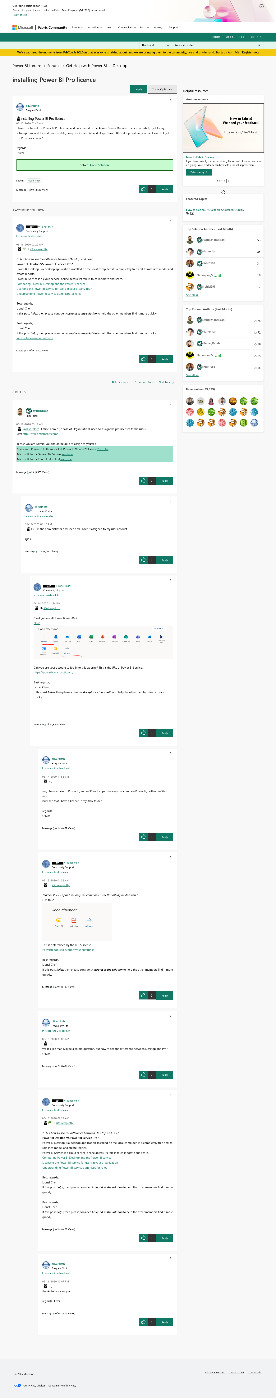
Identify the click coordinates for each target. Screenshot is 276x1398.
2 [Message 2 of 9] (28, 472)
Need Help (34, 180)
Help (242, 36)
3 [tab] (222, 181)
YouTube (102, 449)
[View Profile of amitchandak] (40, 410)
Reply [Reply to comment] (165, 359)
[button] (138, 89)
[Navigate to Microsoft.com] (22, 27)
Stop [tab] (228, 181)
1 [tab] (217, 181)
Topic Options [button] (161, 89)
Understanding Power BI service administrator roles (48, 293)
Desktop (120, 65)
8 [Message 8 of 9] (28, 350)
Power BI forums (27, 65)
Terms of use (236, 1372)
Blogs (143, 27)
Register (215, 36)
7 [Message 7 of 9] (53, 1066)
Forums (76, 27)
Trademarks (255, 1372)
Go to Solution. (100, 165)
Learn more (19, 15)
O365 (37, 623)
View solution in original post (34, 338)
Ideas (108, 27)
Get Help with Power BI (86, 65)
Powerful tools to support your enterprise (68, 950)
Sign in (229, 36)
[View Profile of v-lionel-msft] (45, 226)
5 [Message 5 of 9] (53, 828)
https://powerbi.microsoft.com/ (53, 672)
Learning (157, 27)
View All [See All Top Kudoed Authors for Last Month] (192, 375)
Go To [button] (254, 36)
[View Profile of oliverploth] (32, 105)
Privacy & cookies (215, 1372)
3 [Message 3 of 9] (36, 551)
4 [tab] (224, 181)
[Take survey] (199, 172)
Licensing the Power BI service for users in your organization (54, 288)
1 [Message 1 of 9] (28, 189)
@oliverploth (38, 249)
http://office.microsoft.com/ (40, 434)
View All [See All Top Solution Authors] (192, 295)
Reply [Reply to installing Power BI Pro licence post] (165, 189)
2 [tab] (219, 181)
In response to (29, 235)
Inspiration (93, 27)
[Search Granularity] (155, 45)
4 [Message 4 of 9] (45, 724)
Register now (250, 52)
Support (173, 27)
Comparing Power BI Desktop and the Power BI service (50, 284)
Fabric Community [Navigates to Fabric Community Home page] (52, 27)
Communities (125, 27)
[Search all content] (217, 45)
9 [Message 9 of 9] (53, 1313)
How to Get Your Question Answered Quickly (215, 210)
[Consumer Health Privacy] (62, 1385)
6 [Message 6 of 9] (53, 986)
